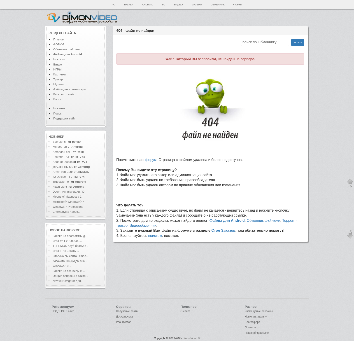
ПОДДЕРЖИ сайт (63, 311)
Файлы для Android (227, 220)
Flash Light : (61, 186)
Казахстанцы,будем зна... (70, 261)
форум (151, 160)
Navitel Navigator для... (68, 281)
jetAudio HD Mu (63, 166)
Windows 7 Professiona (68, 206)
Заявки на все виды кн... (69, 271)
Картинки (59, 74)
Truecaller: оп (61, 181)
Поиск (57, 113)
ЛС (113, 4)
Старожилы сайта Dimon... (70, 256)
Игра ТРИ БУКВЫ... (66, 250)
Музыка (196, 4)
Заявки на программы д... (70, 236)
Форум (237, 4)
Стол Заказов (223, 230)
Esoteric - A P (61, 157)
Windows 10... (62, 266)
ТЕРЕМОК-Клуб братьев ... (71, 246)
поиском (155, 236)
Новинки (59, 108)
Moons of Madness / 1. (67, 196)
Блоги (57, 99)
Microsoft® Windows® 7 (68, 201)
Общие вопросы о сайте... (70, 276)
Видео (178, 4)
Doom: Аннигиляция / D (68, 191)
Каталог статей (63, 94)
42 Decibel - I (61, 176)
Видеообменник (143, 225)
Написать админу (256, 316)
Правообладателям (257, 332)
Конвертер (60, 146)
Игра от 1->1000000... (67, 241)
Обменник (217, 4)
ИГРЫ (57, 69)
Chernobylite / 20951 (66, 211)
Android (148, 4)
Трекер (128, 4)
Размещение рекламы (259, 311)
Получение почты (127, 311)
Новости (59, 59)
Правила (250, 327)
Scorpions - (60, 141)
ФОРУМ (58, 44)
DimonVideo (190, 338)
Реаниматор (123, 322)
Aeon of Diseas (62, 161)
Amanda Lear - (63, 152)
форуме (73, 230)
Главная (58, 39)
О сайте (185, 311)
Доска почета (124, 316)
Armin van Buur (63, 171)
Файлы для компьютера (69, 89)
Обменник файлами (67, 49)
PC (163, 4)
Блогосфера (252, 322)
